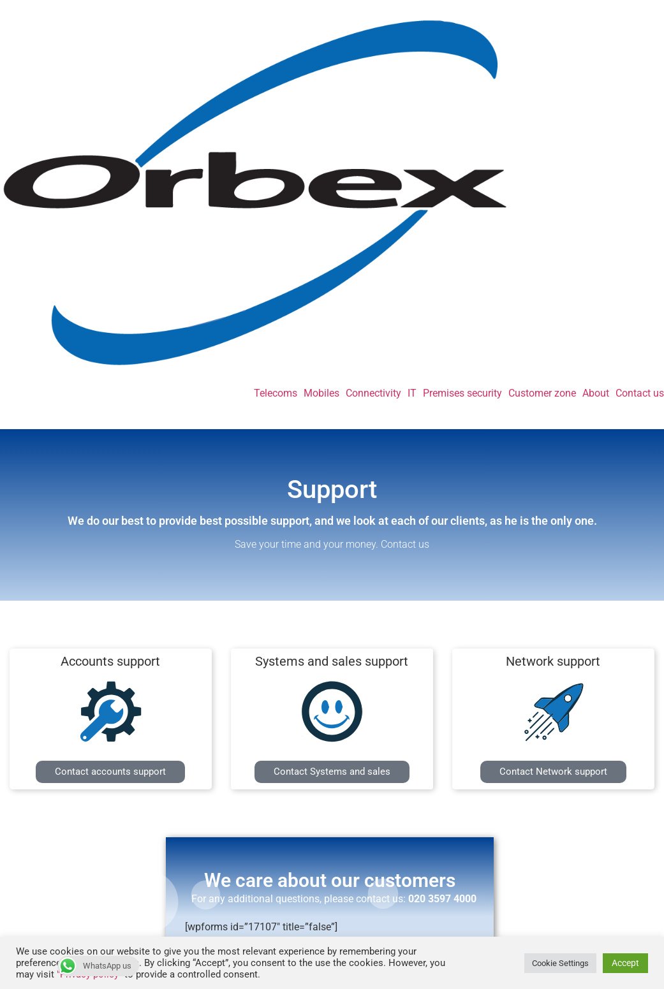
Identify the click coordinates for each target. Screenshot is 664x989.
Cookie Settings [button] (560, 963)
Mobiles (321, 393)
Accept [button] (625, 963)
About (595, 393)
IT (412, 393)
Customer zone (542, 393)
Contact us (640, 393)
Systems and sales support (331, 661)
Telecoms (275, 393)
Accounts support (110, 661)
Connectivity (373, 393)
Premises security (462, 393)
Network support (553, 661)
